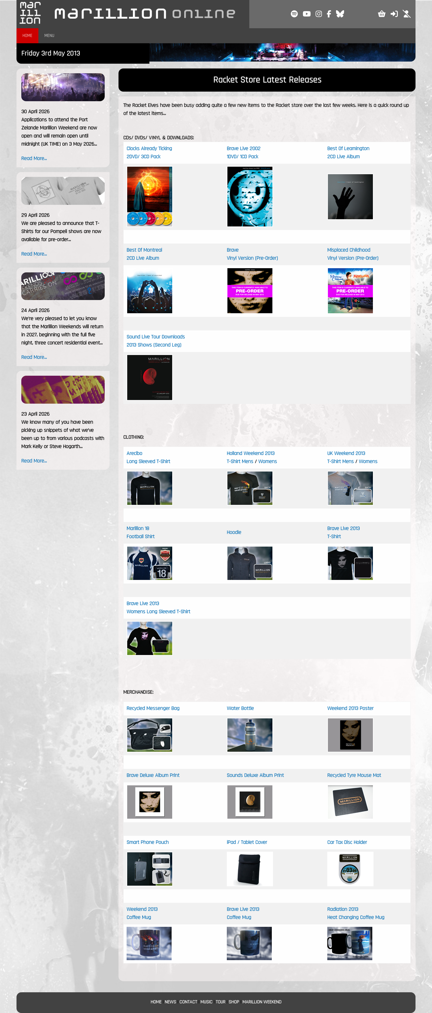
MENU (49, 35)
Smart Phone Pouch (148, 842)
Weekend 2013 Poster (350, 708)
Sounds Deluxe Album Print (255, 775)
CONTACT (188, 1002)
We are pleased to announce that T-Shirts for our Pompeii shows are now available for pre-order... (61, 231)
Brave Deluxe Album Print (153, 775)
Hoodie (234, 532)
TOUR (220, 1002)
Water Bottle (240, 708)
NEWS (170, 1002)
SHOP (234, 1002)
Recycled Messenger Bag (153, 708)
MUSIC (206, 1002)
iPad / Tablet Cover (247, 842)
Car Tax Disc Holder (347, 842)
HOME (27, 35)
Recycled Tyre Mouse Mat (354, 775)
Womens (267, 461)
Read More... (34, 158)
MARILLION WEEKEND (261, 1002)
